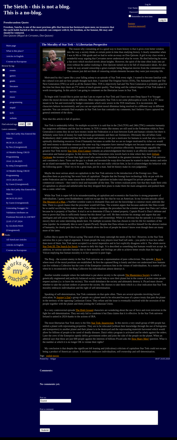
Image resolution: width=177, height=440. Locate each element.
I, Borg (157, 259)
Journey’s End (63, 297)
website (13, 118)
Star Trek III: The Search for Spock (60, 246)
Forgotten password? (137, 26)
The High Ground (84, 310)
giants (12, 81)
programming (16, 102)
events (13, 70)
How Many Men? (140, 339)
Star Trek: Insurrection (102, 323)
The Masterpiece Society (137, 275)
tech (12, 113)
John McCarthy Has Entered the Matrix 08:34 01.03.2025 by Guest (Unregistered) (21, 196)
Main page (11, 45)
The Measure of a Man (54, 202)
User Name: (133, 8)
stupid (12, 107)
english (49, 356)
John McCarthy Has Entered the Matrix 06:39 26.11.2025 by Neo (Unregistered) (21, 140)
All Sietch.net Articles (16, 239)
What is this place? (15, 51)
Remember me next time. (142, 16)
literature (14, 86)
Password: (133, 12)
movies (13, 91)
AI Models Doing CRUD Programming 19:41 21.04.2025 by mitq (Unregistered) (17, 159)
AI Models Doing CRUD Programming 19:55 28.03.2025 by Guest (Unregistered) (17, 177)
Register (131, 23)
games (13, 75)
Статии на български (16, 61)
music (12, 97)
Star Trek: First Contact (79, 151)
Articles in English (15, 56)
